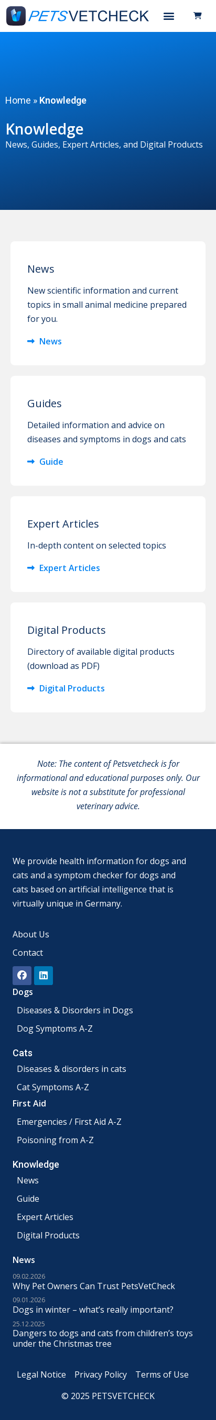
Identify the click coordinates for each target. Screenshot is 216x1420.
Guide (28, 1198)
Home (18, 100)
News (28, 1180)
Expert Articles (90, 144)
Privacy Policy (100, 1374)
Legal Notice (41, 1374)
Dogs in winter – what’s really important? (93, 1309)
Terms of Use (162, 1374)
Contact (28, 952)
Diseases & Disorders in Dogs (75, 1010)
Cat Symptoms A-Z (53, 1087)
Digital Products (48, 1235)
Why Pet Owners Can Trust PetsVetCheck (94, 1286)
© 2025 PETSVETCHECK (108, 1396)
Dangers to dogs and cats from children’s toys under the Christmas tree (103, 1338)
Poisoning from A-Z (55, 1140)
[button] (169, 16)
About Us (31, 934)
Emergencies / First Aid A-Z (69, 1121)
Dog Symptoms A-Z (55, 1028)
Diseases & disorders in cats (71, 1069)
